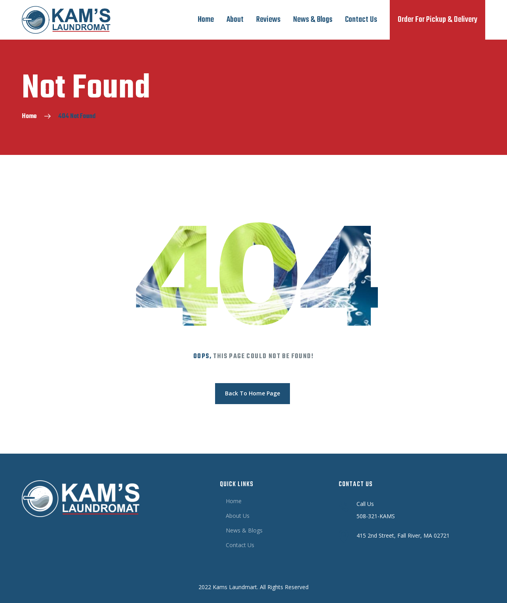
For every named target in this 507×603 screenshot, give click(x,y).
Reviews (268, 19)
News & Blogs (312, 19)
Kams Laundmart (235, 587)
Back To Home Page (252, 393)
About (235, 19)
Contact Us (361, 19)
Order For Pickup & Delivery (437, 19)
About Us (238, 515)
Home (206, 19)
